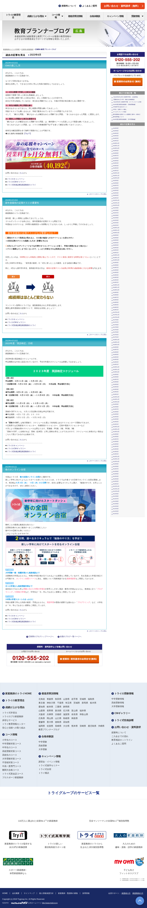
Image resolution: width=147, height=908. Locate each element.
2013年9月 (115, 434)
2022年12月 (116, 173)
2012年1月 (115, 484)
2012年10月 (116, 461)
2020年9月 (115, 235)
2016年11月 (116, 342)
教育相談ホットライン (121, 740)
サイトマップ (29, 893)
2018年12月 (116, 285)
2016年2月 (115, 362)
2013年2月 (115, 451)
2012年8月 (115, 466)
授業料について (118, 732)
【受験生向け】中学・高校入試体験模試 (124, 99)
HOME (5, 893)
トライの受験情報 (122, 693)
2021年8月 (115, 210)
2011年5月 (115, 503)
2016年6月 (115, 352)
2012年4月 (115, 476)
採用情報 (86, 893)
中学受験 (43, 742)
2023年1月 (115, 170)
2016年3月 (115, 359)
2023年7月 (115, 155)
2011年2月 (115, 511)
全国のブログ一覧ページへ (70, 636)
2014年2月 (115, 421)
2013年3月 (115, 449)
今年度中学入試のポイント (120, 107)
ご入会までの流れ (119, 736)
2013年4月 (115, 446)
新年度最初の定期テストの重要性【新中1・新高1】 (127, 114)
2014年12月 (116, 397)
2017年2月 (115, 334)
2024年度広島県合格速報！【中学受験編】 (124, 119)
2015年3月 (115, 389)
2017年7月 (115, 322)
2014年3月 (115, 419)
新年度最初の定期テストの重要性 (22, 203)
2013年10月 (116, 431)
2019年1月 (115, 282)
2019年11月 (116, 257)
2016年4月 (115, 357)
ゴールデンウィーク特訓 (119, 112)
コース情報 (57, 16)
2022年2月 (115, 195)
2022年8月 (115, 183)
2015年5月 (115, 384)
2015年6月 (115, 382)
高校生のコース (9, 755)
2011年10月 (116, 491)
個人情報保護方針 (46, 893)
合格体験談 (95, 16)
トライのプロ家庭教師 (12, 716)
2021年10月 (116, 205)
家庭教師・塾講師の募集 (68, 893)
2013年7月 (115, 439)
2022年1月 (115, 198)
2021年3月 (115, 222)
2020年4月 (115, 245)
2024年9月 (115, 128)
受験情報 (137, 16)
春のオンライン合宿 (15, 469)
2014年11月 (116, 399)
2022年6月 (115, 188)
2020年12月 (116, 227)
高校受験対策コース (11, 751)
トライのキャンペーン (15, 179)
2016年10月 (116, 344)
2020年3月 (115, 247)
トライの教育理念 (13, 16)
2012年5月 (115, 474)
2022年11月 (116, 175)
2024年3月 (115, 135)
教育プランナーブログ (49, 729)
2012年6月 (115, 471)
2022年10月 (116, 178)
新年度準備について (118, 117)
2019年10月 (116, 260)
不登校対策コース (10, 762)
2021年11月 (116, 203)
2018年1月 (115, 309)
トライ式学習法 (9, 712)
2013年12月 (116, 426)
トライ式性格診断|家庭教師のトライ (21, 185)
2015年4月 (115, 387)
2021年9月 (115, 208)
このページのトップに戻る (97, 194)
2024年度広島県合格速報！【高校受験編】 (124, 104)
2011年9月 (115, 493)
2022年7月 (115, 185)
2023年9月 (115, 150)
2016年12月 (116, 339)
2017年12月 (116, 312)
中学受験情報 (117, 699)
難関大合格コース (10, 770)
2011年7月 (115, 498)
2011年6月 (115, 501)
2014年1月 (115, 424)
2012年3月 (115, 479)
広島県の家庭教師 (27, 49)
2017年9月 (115, 319)
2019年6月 (115, 270)
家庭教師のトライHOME (11, 49)
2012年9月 (115, 464)
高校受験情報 (117, 702)
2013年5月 (115, 444)
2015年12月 (116, 367)
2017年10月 (116, 317)
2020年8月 (115, 237)
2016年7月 (115, 349)
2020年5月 (115, 242)
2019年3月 (115, 277)
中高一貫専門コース (11, 766)
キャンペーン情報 (115, 16)
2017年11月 (116, 314)
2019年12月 (116, 255)
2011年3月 (115, 508)
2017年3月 (115, 332)
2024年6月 (115, 130)
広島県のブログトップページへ (41, 636)
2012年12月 (116, 456)
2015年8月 (115, 377)
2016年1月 (115, 364)
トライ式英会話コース (12, 773)
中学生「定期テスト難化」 (120, 109)
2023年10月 (116, 148)
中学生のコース (9, 747)
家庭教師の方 (137, 893)
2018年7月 (115, 297)
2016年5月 (115, 354)
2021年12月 (116, 200)
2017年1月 (115, 337)
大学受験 (43, 749)
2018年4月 (115, 304)
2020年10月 (116, 232)
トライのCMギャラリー (16, 182)
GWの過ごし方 (12, 65)
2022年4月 (115, 190)
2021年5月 (115, 217)
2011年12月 (116, 486)
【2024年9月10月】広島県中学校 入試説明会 (125, 97)
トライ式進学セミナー (49, 765)
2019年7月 (115, 267)
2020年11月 (116, 230)
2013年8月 (115, 436)
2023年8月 (115, 153)
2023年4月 (115, 163)
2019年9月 (115, 262)
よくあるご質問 (118, 743)
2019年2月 (115, 280)
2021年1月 (115, 225)
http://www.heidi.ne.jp (50, 903)
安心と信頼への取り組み (13, 727)
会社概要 (15, 893)
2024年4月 (115, 133)
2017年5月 (115, 327)
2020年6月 (115, 240)
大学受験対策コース (11, 758)
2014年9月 (115, 404)
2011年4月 (115, 506)
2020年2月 (115, 250)
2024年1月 (115, 140)
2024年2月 (115, 138)
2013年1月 (115, 454)
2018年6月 (115, 300)
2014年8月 (115, 406)
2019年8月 (115, 265)
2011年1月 (115, 513)
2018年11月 (116, 287)
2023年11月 (116, 145)
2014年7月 (115, 409)
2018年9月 (115, 292)
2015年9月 (115, 374)
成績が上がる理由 (36, 16)
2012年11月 (116, 459)
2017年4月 (115, 329)
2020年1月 (115, 252)
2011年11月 (116, 489)
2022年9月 (115, 180)
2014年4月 (115, 416)
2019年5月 (115, 272)
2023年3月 (115, 165)
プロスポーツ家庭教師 (12, 777)
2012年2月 (115, 481)
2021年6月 (115, 215)
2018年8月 (115, 295)
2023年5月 (115, 160)
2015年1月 (115, 394)
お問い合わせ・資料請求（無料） (123, 6)
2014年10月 (116, 402)
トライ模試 (44, 773)
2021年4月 (115, 220)
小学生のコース (9, 740)
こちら (20, 173)
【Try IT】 (27, 134)
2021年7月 (115, 213)
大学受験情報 (117, 706)
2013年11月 (116, 429)
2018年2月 (115, 307)
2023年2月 (115, 168)
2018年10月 (116, 290)
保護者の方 (126, 893)
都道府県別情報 (75, 16)
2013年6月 (115, 441)
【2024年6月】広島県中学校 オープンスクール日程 (127, 102)
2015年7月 (115, 379)
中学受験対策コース (11, 743)
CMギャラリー (120, 713)
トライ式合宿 (45, 769)
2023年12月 (116, 143)
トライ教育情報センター (13, 724)
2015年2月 (115, 391)
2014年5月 (115, 414)
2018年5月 (115, 302)
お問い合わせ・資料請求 (126, 727)
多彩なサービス (9, 720)
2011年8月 (115, 496)
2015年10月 (116, 372)
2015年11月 (116, 369)
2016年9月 (115, 347)
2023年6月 (115, 158)
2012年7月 (115, 469)
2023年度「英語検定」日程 (19, 343)
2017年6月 (115, 324)
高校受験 (43, 745)
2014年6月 (115, 411)
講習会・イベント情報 (49, 761)
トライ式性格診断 (122, 720)
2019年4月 (115, 275)
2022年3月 (115, 193)
